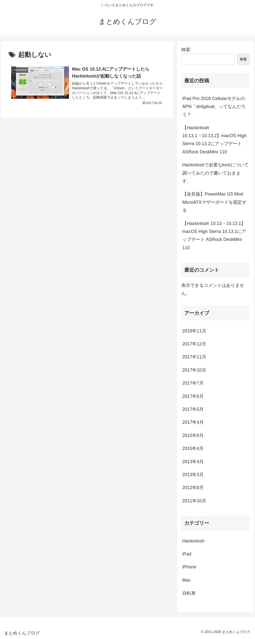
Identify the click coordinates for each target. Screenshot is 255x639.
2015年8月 (193, 435)
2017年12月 (194, 343)
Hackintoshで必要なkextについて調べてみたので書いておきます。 (215, 173)
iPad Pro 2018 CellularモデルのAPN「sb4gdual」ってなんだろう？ (214, 106)
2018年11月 (194, 330)
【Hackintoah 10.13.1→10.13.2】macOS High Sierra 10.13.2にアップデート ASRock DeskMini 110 (214, 139)
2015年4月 (193, 448)
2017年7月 (193, 383)
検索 (185, 49)
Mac (186, 580)
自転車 (189, 593)
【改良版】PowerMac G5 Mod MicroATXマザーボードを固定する (214, 202)
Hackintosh (193, 540)
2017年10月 (194, 370)
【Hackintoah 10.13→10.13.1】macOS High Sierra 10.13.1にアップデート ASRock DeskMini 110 (214, 235)
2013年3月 (193, 474)
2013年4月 (193, 461)
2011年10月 (194, 500)
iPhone (189, 566)
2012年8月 (193, 487)
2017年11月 (194, 356)
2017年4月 (193, 422)
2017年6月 (193, 396)
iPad (186, 553)
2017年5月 (193, 409)
